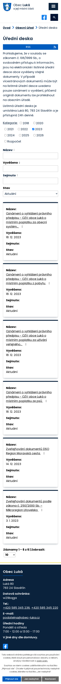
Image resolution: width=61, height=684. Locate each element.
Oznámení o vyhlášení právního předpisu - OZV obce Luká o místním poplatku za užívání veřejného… (29, 337)
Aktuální (12, 254)
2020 (39, 123)
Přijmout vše (11, 679)
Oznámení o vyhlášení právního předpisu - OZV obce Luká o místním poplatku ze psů (29, 396)
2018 (26, 123)
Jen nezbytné (31, 679)
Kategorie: (10, 123)
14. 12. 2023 (13, 464)
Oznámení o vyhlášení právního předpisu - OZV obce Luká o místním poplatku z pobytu (29, 278)
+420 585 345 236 (16, 608)
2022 (24, 129)
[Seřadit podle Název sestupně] (14, 150)
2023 (38, 129)
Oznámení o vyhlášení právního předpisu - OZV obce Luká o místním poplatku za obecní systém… (29, 220)
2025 (25, 135)
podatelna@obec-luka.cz (21, 618)
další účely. (42, 660)
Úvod (6, 28)
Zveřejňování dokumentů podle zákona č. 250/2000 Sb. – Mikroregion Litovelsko (28, 505)
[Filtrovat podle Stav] (30, 194)
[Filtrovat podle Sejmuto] (30, 181)
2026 (40, 135)
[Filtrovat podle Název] (30, 156)
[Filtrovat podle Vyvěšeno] (30, 168)
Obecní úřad (24, 28)
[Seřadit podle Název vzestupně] (14, 149)
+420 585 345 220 (44, 608)
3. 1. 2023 (12, 521)
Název (8, 150)
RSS (41, 47)
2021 (10, 129)
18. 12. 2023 (13, 237)
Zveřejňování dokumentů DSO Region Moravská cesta (27, 451)
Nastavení (50, 679)
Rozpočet (14, 141)
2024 (11, 135)
